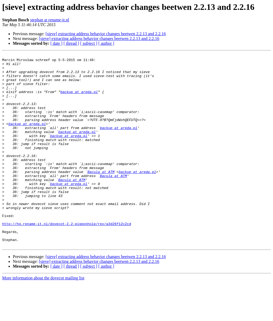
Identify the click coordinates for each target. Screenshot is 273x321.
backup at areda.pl (79, 99)
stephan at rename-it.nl (49, 20)
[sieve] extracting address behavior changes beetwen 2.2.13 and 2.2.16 (106, 33)
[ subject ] (88, 43)
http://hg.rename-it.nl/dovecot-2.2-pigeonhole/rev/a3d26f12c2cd (66, 258)
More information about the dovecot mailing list (43, 316)
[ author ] (106, 43)
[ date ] (56, 43)
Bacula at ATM (100, 195)
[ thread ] (71, 43)
